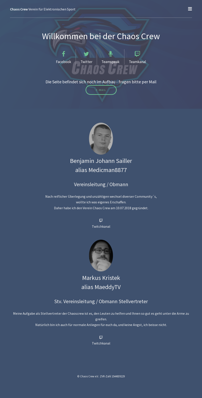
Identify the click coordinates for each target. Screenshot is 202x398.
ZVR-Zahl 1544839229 (112, 376)
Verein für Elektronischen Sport (43, 9)
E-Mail (101, 90)
